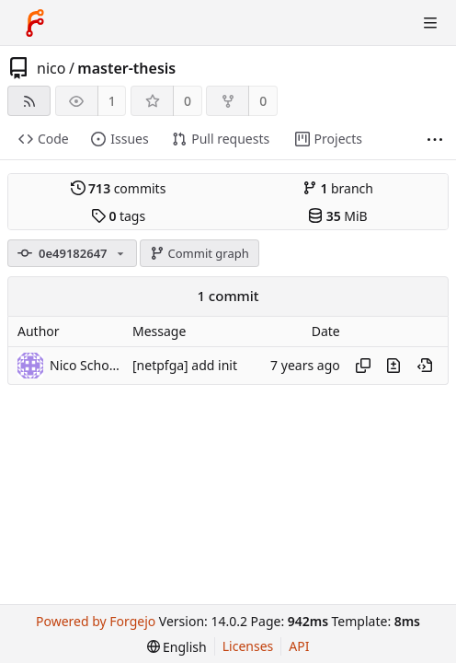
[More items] (435, 139)
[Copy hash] (363, 365)
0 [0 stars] (187, 101)
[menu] (177, 647)
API (299, 646)
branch (337, 188)
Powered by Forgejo (95, 621)
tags (118, 216)
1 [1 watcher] (112, 101)
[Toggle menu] (430, 23)
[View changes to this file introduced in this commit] (393, 365)
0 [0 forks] (263, 101)
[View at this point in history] (425, 365)
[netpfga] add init (184, 365)
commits (118, 188)
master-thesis (126, 68)
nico (51, 68)
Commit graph (199, 253)
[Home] (35, 23)
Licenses (248, 646)
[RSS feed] (29, 101)
